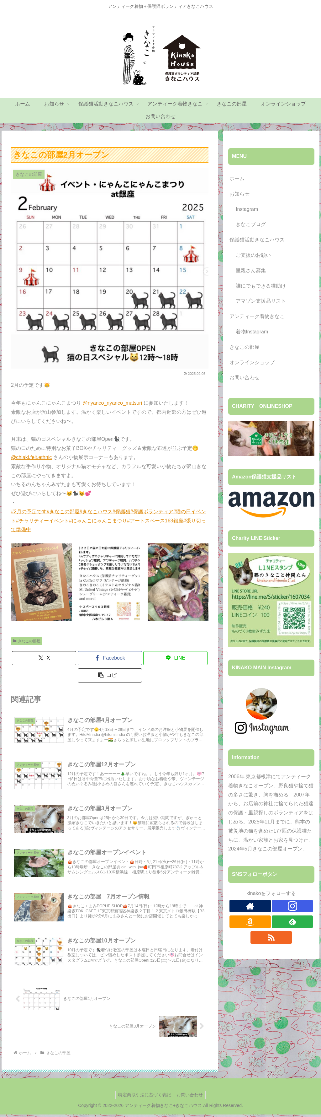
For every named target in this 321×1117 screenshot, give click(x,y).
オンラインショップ (252, 362)
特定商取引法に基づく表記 (144, 1097)
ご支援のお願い (253, 255)
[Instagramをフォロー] (292, 906)
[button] (110, 675)
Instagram (247, 209)
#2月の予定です (29, 511)
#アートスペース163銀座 (155, 520)
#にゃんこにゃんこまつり (98, 520)
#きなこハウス (96, 511)
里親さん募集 (251, 270)
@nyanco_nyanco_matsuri (112, 403)
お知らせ (239, 194)
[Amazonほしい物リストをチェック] (250, 921)
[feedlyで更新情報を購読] (292, 921)
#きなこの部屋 (63, 511)
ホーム (237, 178)
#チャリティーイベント (42, 520)
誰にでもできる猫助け (261, 286)
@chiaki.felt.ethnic (31, 457)
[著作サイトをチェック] (250, 906)
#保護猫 (121, 511)
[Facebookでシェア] (110, 658)
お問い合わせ (244, 377)
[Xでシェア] (44, 658)
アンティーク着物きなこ (257, 316)
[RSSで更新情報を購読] (271, 937)
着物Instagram (252, 331)
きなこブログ (251, 224)
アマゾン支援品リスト (261, 301)
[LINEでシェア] (175, 658)
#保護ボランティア (151, 511)
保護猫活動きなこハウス (257, 239)
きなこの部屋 (26, 641)
